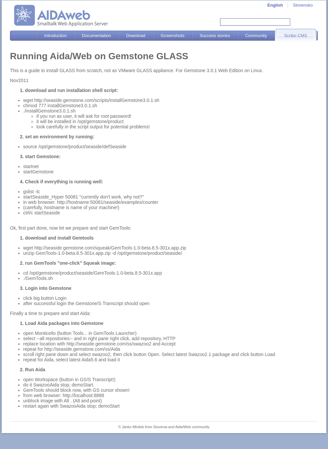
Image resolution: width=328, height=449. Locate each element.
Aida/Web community (192, 427)
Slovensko (303, 5)
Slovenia (160, 427)
